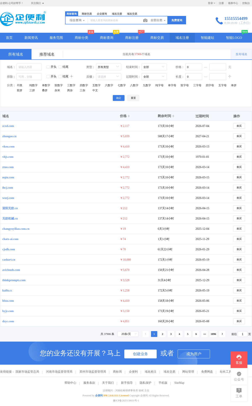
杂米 (57, 90)
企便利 (133, 371)
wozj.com (8, 198)
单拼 (233, 85)
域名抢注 (150, 371)
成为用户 (193, 354)
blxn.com (8, 300)
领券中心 (233, 3)
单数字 (46, 85)
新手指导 (127, 382)
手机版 (163, 382)
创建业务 (140, 354)
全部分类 (158, 20)
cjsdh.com (8, 249)
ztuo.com (8, 167)
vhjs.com (7, 156)
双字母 (185, 85)
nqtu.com (8, 177)
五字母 (222, 85)
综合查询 (77, 20)
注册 (221, 3)
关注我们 (38, 3)
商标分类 (81, 37)
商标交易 (87, 13)
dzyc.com (8, 321)
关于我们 (108, 382)
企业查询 (102, 13)
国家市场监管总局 (27, 371)
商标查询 (72, 13)
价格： (180, 67)
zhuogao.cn (9, 136)
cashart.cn (8, 259)
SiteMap (179, 382)
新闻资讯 (31, 37)
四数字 (84, 85)
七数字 (122, 85)
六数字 (109, 85)
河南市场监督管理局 (59, 371)
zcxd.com (8, 126)
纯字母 (159, 85)
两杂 (70, 90)
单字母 (172, 85)
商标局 (117, 371)
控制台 (246, 3)
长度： (180, 76)
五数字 (96, 85)
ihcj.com (7, 187)
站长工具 (226, 371)
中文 (95, 90)
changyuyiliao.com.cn (15, 228)
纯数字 (33, 85)
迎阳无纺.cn (10, 208)
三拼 (32, 90)
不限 (19, 85)
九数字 (147, 85)
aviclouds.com (11, 270)
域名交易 (132, 13)
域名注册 (117, 13)
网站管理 (188, 371)
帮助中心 (70, 382)
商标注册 (132, 37)
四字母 (210, 85)
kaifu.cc (7, 290)
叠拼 (44, 90)
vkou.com (8, 146)
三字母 (197, 85)
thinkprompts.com (14, 280)
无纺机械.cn (10, 218)
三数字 (71, 85)
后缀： (90, 76)
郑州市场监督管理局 (93, 371)
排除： (11, 76)
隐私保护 (145, 382)
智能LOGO (234, 37)
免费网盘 (207, 371)
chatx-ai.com (10, 239)
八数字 (134, 85)
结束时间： (133, 67)
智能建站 (207, 37)
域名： (11, 67)
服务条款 (89, 382)
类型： (90, 67)
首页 (9, 37)
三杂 (82, 90)
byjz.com (8, 311)
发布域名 (241, 54)
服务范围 (56, 37)
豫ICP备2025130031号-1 (126, 400)
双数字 (59, 85)
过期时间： (133, 76)
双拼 (19, 90)
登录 (210, 3)
